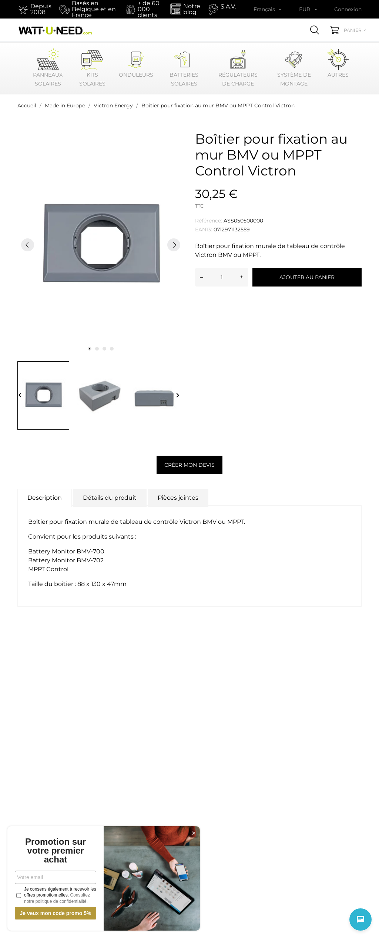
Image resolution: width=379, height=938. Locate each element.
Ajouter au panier (307, 277)
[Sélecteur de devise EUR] (309, 9)
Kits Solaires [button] (92, 67)
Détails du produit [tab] (110, 497)
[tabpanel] (100, 245)
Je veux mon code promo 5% (55, 913)
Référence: (208, 220)
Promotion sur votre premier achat (55, 850)
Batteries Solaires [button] (184, 67)
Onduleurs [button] (136, 63)
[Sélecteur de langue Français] (268, 9)
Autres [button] (338, 63)
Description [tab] (44, 497)
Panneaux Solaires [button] (48, 67)
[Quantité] (221, 277)
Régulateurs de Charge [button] (238, 67)
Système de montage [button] (294, 67)
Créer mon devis (189, 465)
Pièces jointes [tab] (178, 497)
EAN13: (203, 229)
